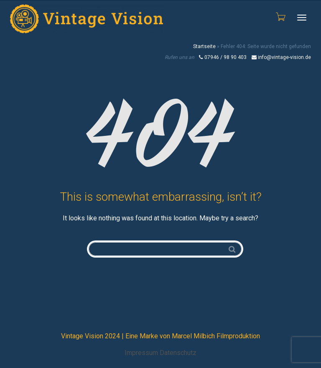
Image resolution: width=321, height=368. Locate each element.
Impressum (141, 353)
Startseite (204, 46)
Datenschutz (178, 353)
